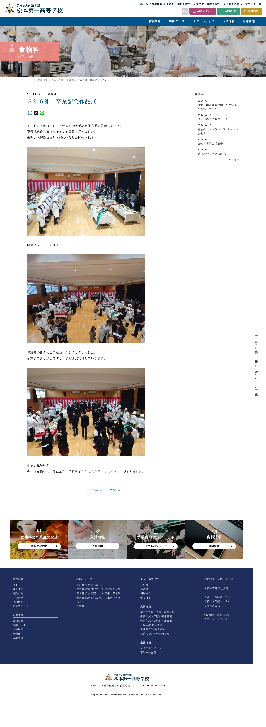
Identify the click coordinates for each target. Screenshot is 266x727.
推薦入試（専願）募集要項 (156, 616)
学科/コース (177, 21)
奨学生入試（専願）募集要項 (157, 612)
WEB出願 (230, 11)
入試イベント (205, 11)
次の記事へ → (118, 491)
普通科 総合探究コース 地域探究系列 (98, 589)
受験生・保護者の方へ (179, 4)
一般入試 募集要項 (151, 625)
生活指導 (18, 597)
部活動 (144, 589)
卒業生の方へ (234, 4)
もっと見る (230, 159)
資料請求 (253, 11)
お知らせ (18, 620)
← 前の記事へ (92, 491)
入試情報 (229, 21)
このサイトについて (216, 619)
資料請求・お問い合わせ (218, 579)
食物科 (70, 80)
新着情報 (157, 4)
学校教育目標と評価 (216, 588)
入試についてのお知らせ (154, 633)
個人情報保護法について (218, 614)
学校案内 (155, 21)
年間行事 (145, 597)
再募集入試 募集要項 (152, 629)
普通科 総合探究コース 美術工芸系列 (98, 593)
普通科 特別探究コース (90, 584)
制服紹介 (145, 593)
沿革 (15, 584)
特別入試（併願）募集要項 (156, 620)
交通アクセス (253, 4)
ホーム (144, 4)
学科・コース (84, 579)
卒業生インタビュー (152, 648)
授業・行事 (57, 80)
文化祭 (144, 584)
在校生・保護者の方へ (209, 4)
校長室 (17, 633)
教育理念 (18, 589)
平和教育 (18, 602)
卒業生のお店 (148, 652)
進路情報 (249, 21)
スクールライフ (203, 21)
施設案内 (18, 593)
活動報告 (18, 629)
